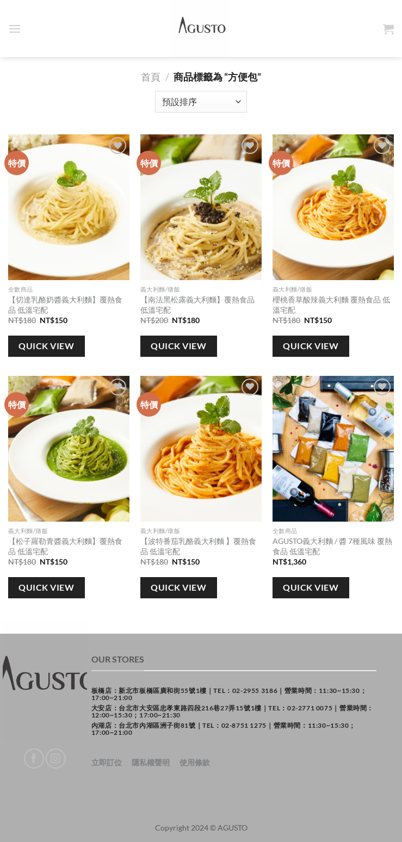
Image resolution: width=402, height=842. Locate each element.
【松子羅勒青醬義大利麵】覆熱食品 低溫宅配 (65, 546)
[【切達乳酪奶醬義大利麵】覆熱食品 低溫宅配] (68, 207)
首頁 (150, 77)
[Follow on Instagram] (56, 758)
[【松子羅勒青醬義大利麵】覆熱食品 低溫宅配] (68, 449)
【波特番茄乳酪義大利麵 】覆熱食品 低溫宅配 (198, 546)
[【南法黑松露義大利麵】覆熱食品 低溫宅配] (201, 207)
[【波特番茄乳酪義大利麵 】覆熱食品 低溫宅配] (201, 449)
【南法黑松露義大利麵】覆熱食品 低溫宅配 (197, 304)
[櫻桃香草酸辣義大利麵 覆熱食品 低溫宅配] (333, 207)
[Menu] (14, 28)
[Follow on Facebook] (34, 758)
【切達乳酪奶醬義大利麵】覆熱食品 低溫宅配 (65, 304)
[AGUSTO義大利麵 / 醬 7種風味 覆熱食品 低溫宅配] (333, 449)
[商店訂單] (200, 102)
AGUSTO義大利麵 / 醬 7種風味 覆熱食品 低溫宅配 (332, 546)
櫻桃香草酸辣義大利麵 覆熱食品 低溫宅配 (331, 304)
